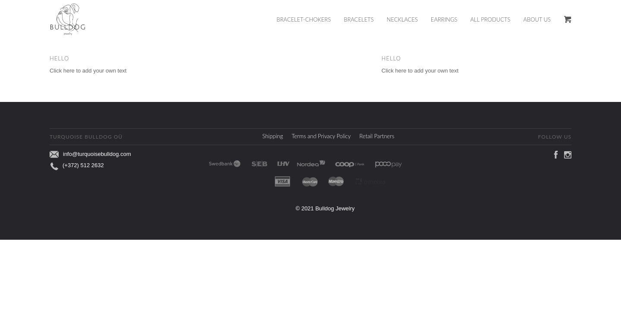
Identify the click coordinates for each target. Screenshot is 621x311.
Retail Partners (376, 136)
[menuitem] (310, 19)
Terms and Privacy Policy (321, 136)
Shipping (272, 136)
